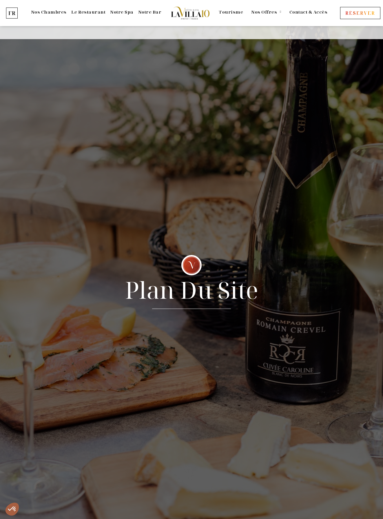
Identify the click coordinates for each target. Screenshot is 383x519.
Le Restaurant (88, 12)
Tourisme (231, 12)
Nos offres (266, 12)
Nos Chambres (49, 12)
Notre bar (150, 12)
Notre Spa (122, 12)
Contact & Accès (308, 12)
